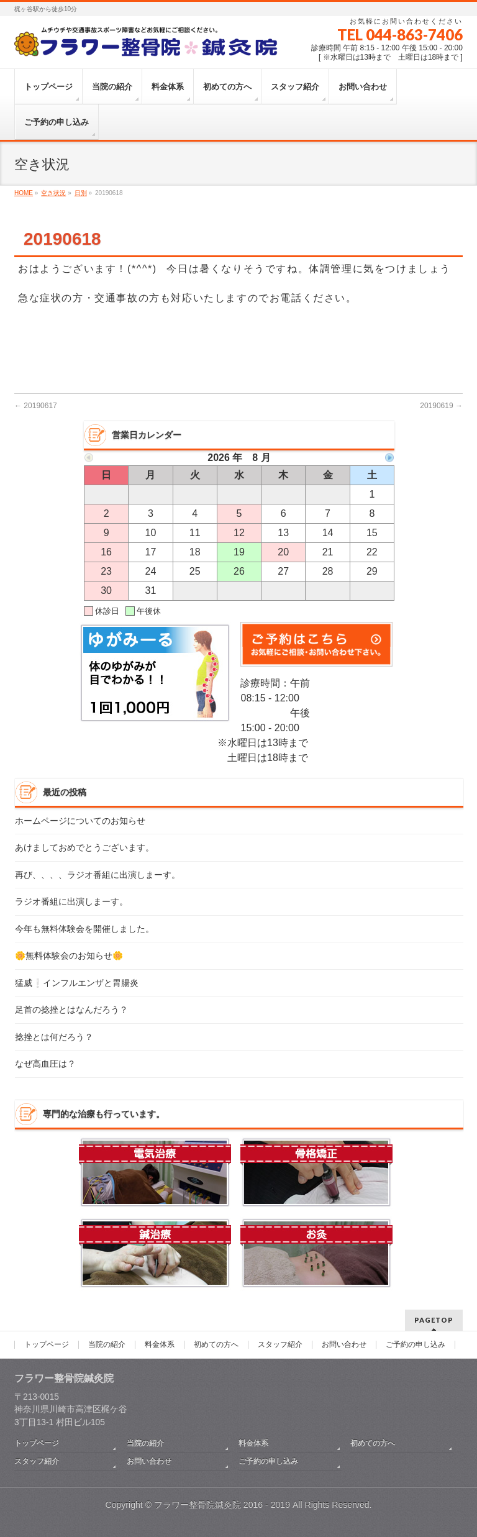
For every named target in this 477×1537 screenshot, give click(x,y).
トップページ (46, 1345)
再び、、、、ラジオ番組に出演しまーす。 (97, 875)
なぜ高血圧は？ (45, 1064)
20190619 (441, 405)
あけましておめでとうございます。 (84, 847)
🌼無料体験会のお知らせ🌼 (69, 955)
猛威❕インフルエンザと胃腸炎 (77, 983)
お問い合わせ (344, 1345)
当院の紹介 (106, 1345)
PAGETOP (433, 1320)
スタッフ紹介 (280, 1345)
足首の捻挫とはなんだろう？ (71, 1010)
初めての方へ (216, 1345)
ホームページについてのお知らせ (80, 821)
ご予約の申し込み (415, 1345)
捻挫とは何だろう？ (54, 1037)
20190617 (35, 405)
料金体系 (160, 1345)
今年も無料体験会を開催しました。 (84, 929)
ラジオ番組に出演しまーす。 (71, 901)
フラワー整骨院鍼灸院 (197, 1505)
